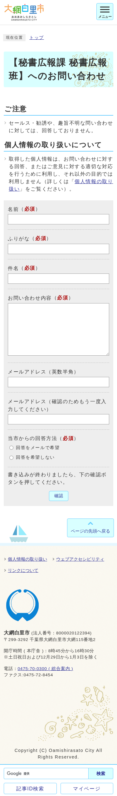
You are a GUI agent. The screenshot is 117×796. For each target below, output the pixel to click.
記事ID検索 (30, 788)
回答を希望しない (35, 457)
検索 (100, 773)
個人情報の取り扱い (27, 559)
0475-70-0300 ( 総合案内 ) (45, 668)
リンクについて (23, 570)
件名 (13, 268)
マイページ (86, 788)
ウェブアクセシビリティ (80, 559)
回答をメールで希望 (38, 447)
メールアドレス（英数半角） (43, 371)
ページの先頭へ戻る (90, 530)
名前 (13, 209)
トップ (36, 37)
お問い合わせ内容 (30, 298)
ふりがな (19, 238)
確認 (58, 495)
